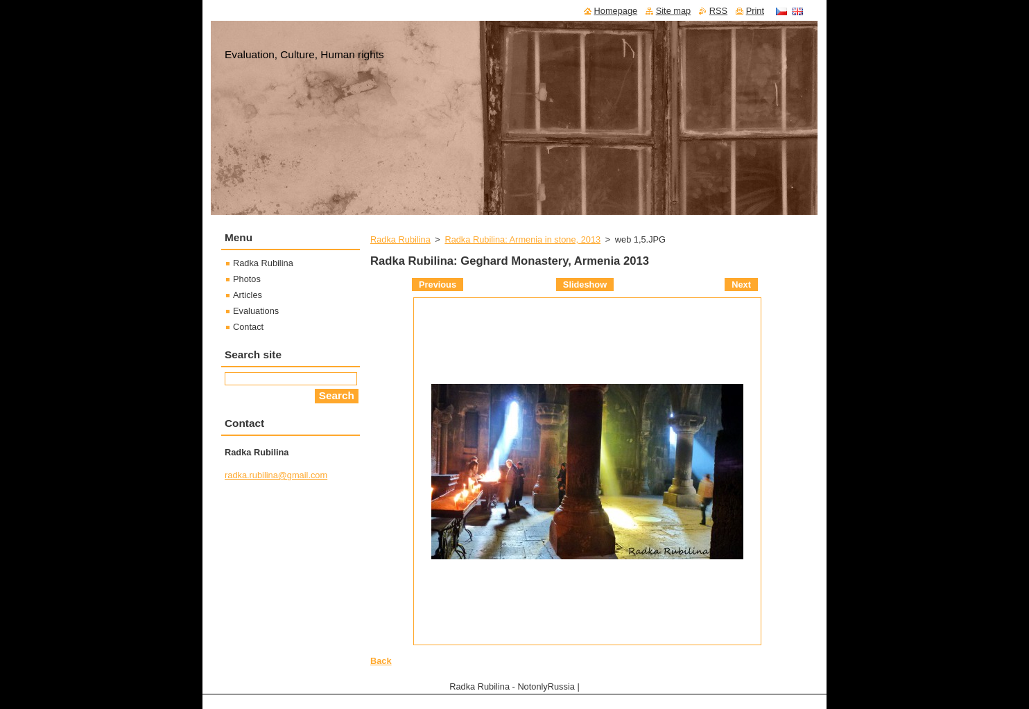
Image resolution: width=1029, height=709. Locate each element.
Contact (248, 327)
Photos (247, 279)
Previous (437, 284)
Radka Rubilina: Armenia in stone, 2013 (522, 239)
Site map (673, 11)
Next (741, 284)
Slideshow (585, 284)
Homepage (616, 11)
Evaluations (256, 311)
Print (755, 11)
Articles (247, 295)
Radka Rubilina (400, 239)
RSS (718, 11)
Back (381, 661)
